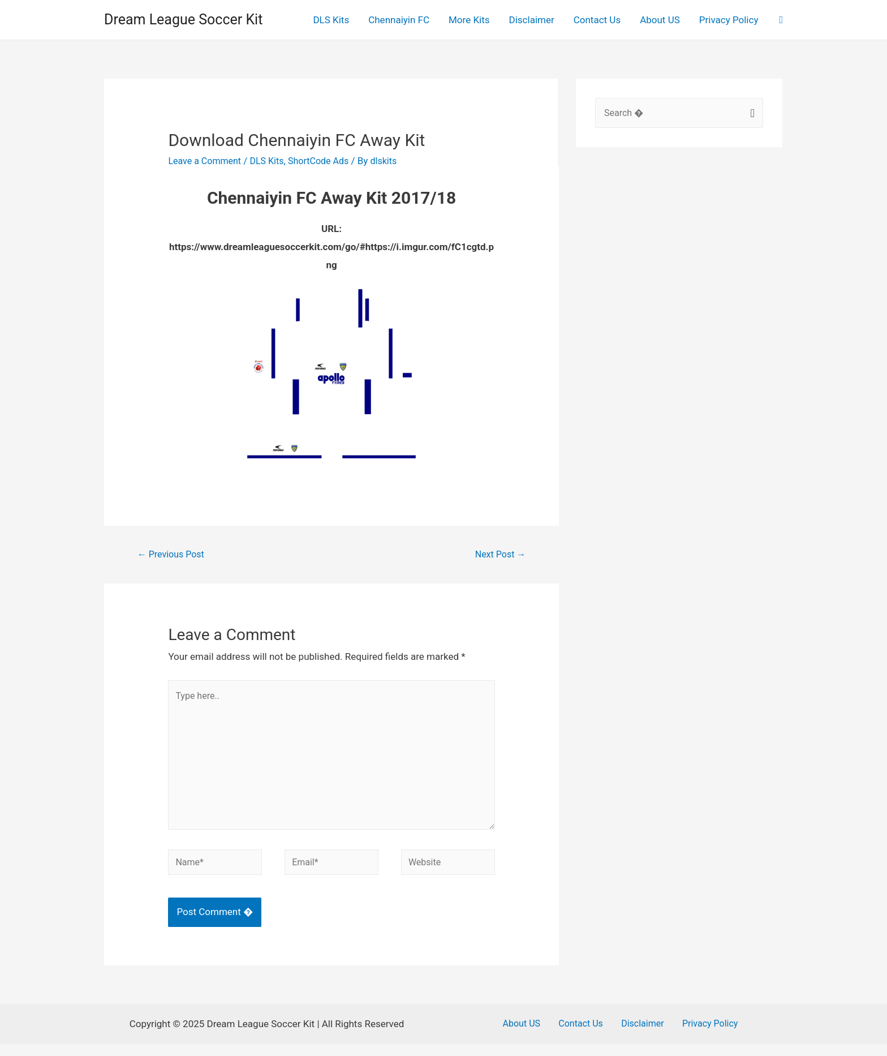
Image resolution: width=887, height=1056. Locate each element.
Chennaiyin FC (398, 19)
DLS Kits (331, 19)
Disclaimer (531, 19)
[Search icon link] (781, 20)
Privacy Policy (729, 19)
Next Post (499, 554)
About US (660, 19)
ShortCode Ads (327, 160)
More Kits (469, 19)
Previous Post (173, 554)
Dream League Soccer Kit (183, 19)
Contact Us (597, 19)
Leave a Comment (207, 160)
